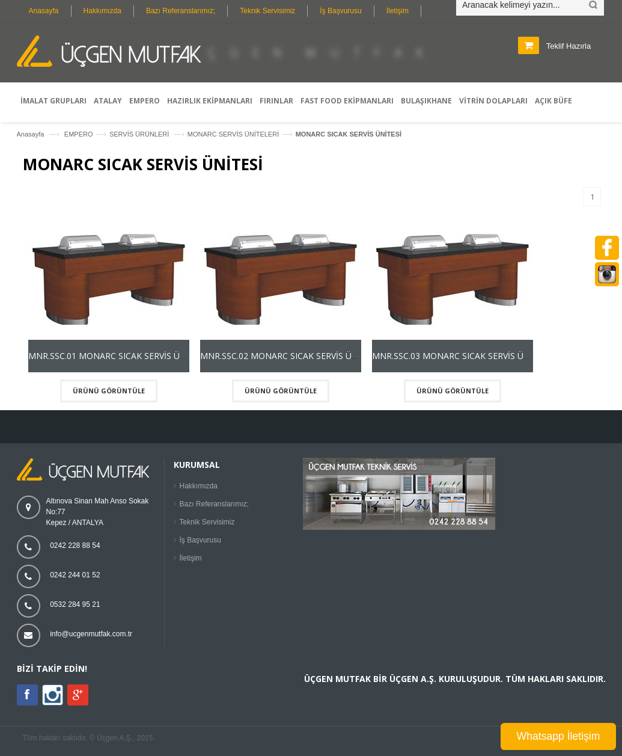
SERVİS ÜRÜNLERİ (140, 134)
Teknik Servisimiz (267, 11)
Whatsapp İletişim (558, 736)
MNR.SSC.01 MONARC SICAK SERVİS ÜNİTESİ (117, 355)
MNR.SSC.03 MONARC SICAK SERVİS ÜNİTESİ (461, 355)
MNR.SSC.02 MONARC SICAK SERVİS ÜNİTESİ (289, 355)
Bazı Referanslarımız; (180, 11)
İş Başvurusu (340, 11)
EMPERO (78, 134)
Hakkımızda (102, 11)
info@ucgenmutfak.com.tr (91, 634)
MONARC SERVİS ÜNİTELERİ (233, 134)
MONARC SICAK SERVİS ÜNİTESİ (348, 134)
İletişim (397, 11)
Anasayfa (44, 11)
